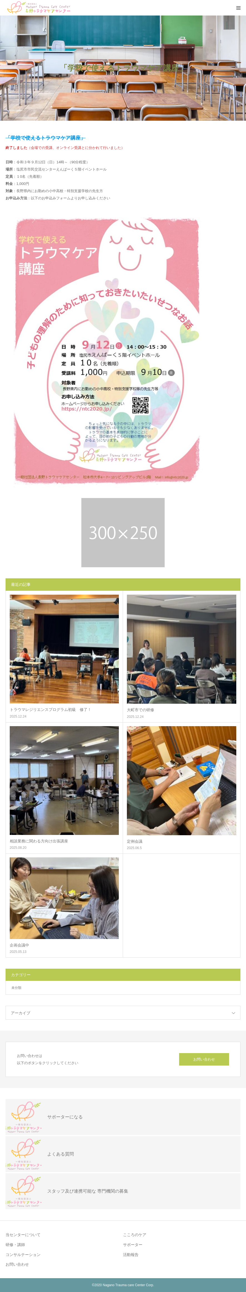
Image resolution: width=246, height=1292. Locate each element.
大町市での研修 (140, 710)
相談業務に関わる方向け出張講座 (39, 841)
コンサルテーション (23, 1254)
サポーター (132, 1244)
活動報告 (131, 1254)
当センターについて (23, 1234)
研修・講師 (15, 1244)
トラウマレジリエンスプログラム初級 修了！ (50, 709)
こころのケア (134, 1234)
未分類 (16, 988)
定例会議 (134, 841)
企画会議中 (19, 945)
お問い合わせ (204, 1059)
